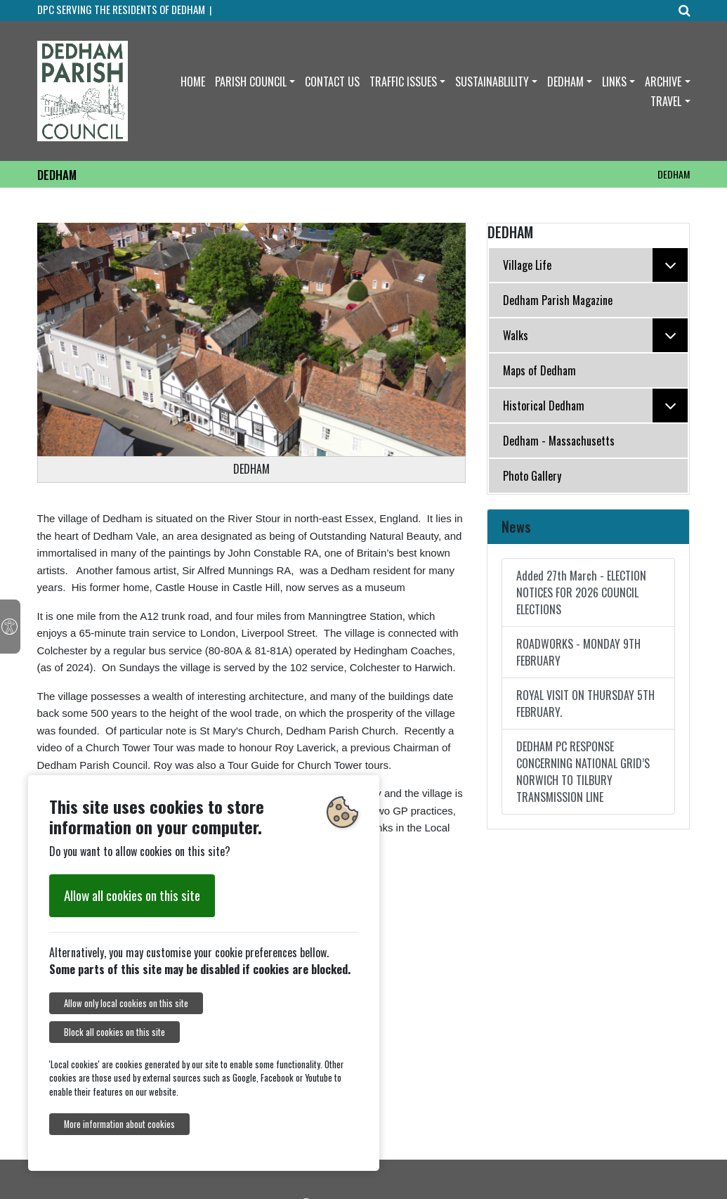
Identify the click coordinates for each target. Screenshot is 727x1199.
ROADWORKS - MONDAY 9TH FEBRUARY (578, 652)
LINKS (614, 81)
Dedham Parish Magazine (558, 300)
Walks (595, 335)
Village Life (595, 265)
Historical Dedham (595, 405)
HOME (193, 81)
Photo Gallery (532, 475)
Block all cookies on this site (114, 1032)
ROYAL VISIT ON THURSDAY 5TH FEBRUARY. (585, 703)
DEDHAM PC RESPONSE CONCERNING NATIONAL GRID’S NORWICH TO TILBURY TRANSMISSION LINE (583, 771)
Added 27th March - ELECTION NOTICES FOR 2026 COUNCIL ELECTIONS (581, 592)
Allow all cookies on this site (132, 895)
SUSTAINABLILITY (492, 81)
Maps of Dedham (539, 370)
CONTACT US (332, 81)
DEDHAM (565, 81)
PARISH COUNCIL (251, 81)
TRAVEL (665, 101)
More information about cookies (119, 1124)
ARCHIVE (663, 81)
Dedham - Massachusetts (559, 440)
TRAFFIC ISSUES (403, 81)
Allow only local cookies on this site (126, 1003)
